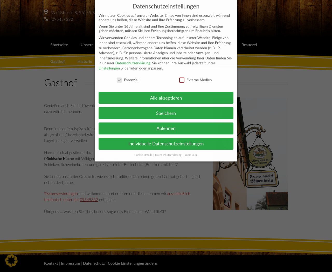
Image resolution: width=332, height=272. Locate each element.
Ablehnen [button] (166, 124)
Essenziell (128, 75)
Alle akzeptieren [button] (166, 93)
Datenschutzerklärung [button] (168, 150)
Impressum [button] (191, 150)
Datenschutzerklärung (132, 58)
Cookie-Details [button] (143, 150)
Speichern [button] (166, 108)
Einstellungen (109, 63)
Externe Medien (195, 75)
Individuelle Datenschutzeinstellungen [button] (166, 139)
